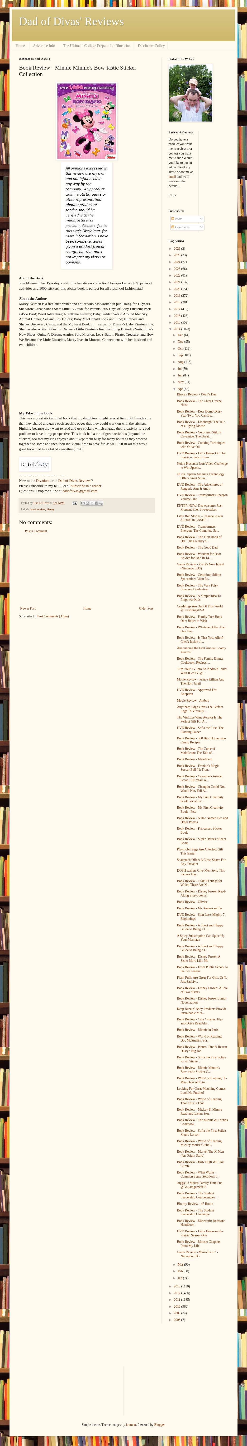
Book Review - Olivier (192, 902)
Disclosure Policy (151, 46)
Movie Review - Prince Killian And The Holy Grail (200, 681)
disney (50, 509)
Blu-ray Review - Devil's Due (197, 394)
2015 (177, 322)
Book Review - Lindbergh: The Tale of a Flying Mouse (201, 424)
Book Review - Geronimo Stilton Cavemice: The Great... (199, 434)
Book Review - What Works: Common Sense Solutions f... (198, 1174)
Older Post (146, 608)
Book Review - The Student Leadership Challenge (195, 1212)
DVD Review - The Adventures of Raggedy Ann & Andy (200, 486)
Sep (181, 355)
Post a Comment (36, 531)
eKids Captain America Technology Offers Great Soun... (200, 476)
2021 (177, 282)
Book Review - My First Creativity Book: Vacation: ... (200, 799)
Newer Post (28, 608)
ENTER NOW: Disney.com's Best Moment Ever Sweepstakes (200, 508)
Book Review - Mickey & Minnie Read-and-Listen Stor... (199, 1111)
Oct (180, 348)
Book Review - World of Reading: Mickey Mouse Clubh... (200, 1143)
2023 (177, 269)
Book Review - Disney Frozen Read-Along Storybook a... (201, 893)
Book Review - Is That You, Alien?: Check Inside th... (200, 639)
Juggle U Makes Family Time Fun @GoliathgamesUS (200, 1185)
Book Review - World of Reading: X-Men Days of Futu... (202, 1080)
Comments (180, 227)
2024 (177, 262)
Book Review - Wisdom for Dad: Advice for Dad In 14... (199, 556)
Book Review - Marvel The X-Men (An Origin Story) (200, 1153)
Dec (181, 335)
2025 (177, 255)
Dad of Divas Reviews (74, 481)
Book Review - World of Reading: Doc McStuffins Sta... (200, 1038)
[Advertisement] (86, 570)
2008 (177, 1320)
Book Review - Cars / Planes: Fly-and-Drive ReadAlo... (200, 1021)
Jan (180, 1278)
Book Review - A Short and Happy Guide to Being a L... (200, 948)
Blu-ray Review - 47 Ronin (195, 1204)
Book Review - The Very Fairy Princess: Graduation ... (197, 587)
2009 (177, 1313)
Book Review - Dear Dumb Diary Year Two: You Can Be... (199, 413)
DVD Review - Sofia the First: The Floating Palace (200, 730)
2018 (177, 302)
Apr (181, 389)
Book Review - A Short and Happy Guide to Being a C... (200, 927)
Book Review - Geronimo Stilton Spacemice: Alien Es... (199, 577)
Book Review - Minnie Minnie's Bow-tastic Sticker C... (198, 1070)
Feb (181, 1271)
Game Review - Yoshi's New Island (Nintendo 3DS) (200, 566)
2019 (177, 295)
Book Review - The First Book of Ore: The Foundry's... (199, 539)
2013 (177, 1286)
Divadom (42, 481)
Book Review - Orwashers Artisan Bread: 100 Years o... (200, 778)
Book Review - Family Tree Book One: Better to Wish (199, 619)
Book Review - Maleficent (194, 759)
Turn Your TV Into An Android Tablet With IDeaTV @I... (202, 671)
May (181, 382)
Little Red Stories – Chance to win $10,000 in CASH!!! (200, 518)
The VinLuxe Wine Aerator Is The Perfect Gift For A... (199, 719)
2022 (177, 275)
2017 (177, 309)
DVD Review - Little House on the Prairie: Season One (200, 1233)
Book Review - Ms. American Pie (199, 908)
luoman (131, 1425)
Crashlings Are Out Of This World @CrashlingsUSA (200, 608)
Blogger (159, 1425)
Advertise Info (44, 46)
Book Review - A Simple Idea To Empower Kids (199, 598)
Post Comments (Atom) (53, 616)
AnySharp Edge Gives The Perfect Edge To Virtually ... (200, 709)
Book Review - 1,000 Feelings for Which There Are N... (199, 883)
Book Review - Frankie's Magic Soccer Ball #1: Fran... (198, 768)
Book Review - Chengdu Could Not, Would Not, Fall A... (201, 789)
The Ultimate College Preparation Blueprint (96, 46)
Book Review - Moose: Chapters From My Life (199, 1244)
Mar (181, 1264)
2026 (177, 248)
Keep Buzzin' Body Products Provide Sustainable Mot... (202, 1011)
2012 (177, 1293)
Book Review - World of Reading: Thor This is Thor (200, 1101)
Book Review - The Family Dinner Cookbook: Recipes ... (200, 660)
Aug (181, 362)
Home (20, 46)
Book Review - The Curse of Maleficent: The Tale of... (196, 751)
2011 (177, 1299)
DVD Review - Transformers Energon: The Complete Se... (198, 528)
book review (37, 509)
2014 (177, 329)
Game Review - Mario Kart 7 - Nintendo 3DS (197, 1254)
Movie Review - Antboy (193, 700)
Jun (180, 375)
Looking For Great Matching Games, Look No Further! (201, 1090)
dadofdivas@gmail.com (79, 491)
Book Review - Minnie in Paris (197, 1030)
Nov (181, 341)
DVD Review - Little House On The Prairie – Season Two (201, 455)
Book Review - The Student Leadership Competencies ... (197, 1195)
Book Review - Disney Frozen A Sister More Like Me (198, 958)
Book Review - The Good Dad (197, 547)
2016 (177, 316)
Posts (176, 219)
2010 (177, 1306)
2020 (177, 289)
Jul (180, 369)
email (172, 176)
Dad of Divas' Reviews (71, 21)
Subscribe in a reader (86, 486)
